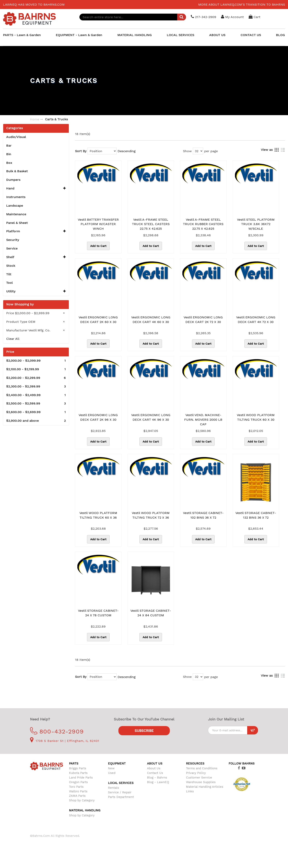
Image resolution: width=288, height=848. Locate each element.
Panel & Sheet (17, 223)
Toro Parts (76, 787)
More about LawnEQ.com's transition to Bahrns (241, 4)
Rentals (113, 788)
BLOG (280, 35)
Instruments (15, 197)
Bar (9, 145)
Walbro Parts (78, 791)
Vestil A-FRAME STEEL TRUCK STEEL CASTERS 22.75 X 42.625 (151, 224)
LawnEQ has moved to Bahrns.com (34, 4)
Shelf (36, 257)
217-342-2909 (204, 17)
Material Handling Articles (204, 787)
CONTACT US (251, 35)
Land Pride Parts (81, 777)
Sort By (81, 151)
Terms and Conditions (201, 768)
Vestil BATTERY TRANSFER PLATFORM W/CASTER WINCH (98, 224)
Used (111, 773)
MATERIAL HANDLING (134, 35)
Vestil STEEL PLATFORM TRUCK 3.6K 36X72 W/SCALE (256, 224)
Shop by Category (82, 800)
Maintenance (16, 214)
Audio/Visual (16, 137)
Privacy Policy (196, 773)
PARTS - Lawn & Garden (22, 35)
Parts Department (121, 797)
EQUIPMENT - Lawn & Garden (79, 35)
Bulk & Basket (17, 171)
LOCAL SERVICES (180, 35)
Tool (9, 283)
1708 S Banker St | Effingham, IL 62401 (64, 741)
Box (9, 163)
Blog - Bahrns (157, 777)
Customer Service (199, 777)
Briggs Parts (77, 768)
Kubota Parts (78, 773)
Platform (36, 231)
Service (12, 248)
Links (190, 791)
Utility (36, 291)
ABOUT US (217, 35)
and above (36, 420)
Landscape (14, 205)
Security (12, 240)
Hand (36, 188)
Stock (10, 266)
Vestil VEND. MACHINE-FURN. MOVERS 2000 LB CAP (203, 419)
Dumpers (13, 180)
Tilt (8, 274)
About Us (153, 768)
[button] (64, 188)
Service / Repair (119, 792)
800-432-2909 (57, 731)
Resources (195, 763)
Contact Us (155, 773)
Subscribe (144, 731)
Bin (8, 154)
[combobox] (133, 17)
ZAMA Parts (77, 796)
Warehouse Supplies (201, 782)
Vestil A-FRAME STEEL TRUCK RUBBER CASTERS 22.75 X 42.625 (203, 224)
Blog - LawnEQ (158, 782)
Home (34, 119)
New (111, 768)
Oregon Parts (78, 782)
